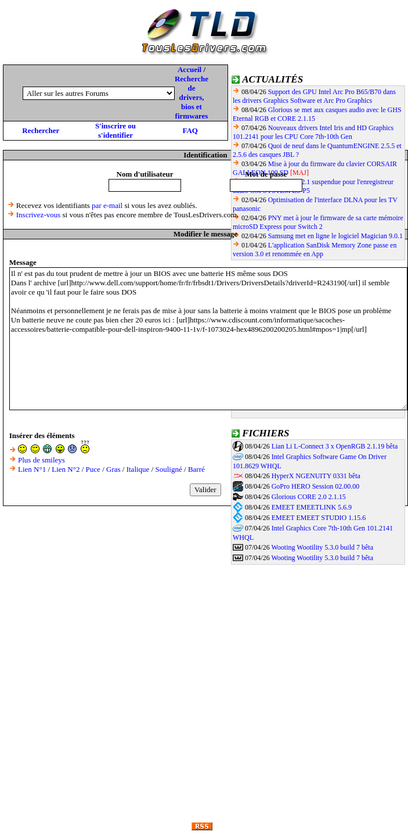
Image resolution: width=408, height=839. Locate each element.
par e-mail (107, 205)
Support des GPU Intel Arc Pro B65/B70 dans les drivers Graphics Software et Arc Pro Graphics (314, 96)
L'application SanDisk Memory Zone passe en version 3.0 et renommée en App (314, 249)
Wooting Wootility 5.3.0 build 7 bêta (322, 547)
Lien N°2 (66, 469)
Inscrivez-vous (38, 214)
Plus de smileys (41, 460)
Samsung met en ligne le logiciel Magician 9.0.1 (335, 236)
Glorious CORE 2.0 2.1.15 (309, 497)
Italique (138, 469)
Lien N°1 (32, 469)
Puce (93, 469)
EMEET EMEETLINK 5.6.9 (312, 507)
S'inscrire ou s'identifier (115, 130)
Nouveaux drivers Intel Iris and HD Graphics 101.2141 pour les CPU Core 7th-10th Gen (313, 132)
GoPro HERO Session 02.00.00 (316, 486)
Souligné (169, 469)
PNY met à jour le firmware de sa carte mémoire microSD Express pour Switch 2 (318, 222)
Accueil (189, 69)
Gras (113, 469)
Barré (196, 469)
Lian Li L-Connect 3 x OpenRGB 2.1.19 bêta (335, 446)
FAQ (189, 130)
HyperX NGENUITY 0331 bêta (316, 476)
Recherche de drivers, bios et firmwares (191, 97)
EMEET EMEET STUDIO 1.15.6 (319, 518)
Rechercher (40, 130)
